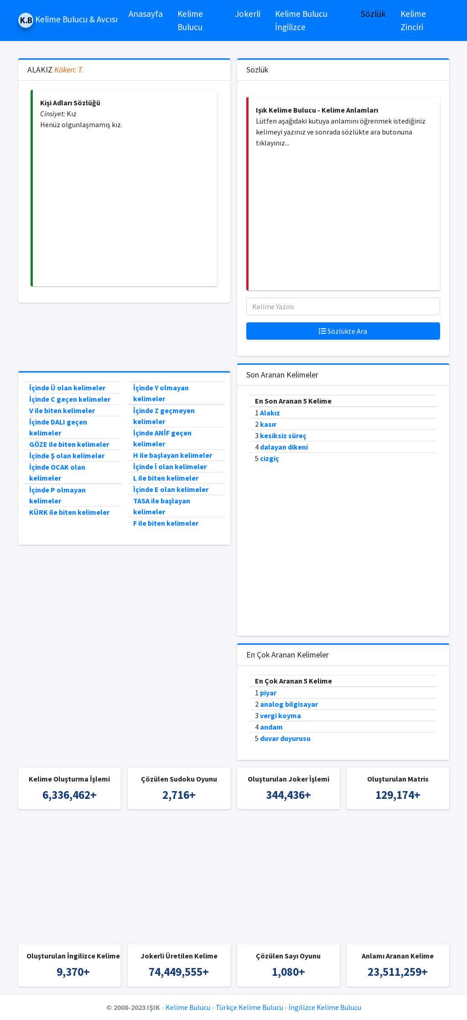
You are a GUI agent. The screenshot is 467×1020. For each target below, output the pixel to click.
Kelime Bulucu (190, 20)
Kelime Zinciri (413, 20)
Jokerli (247, 13)
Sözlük (373, 13)
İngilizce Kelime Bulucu (325, 1007)
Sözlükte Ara (343, 331)
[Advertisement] (125, 208)
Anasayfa (146, 13)
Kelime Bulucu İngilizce (301, 20)
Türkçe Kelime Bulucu (249, 1007)
